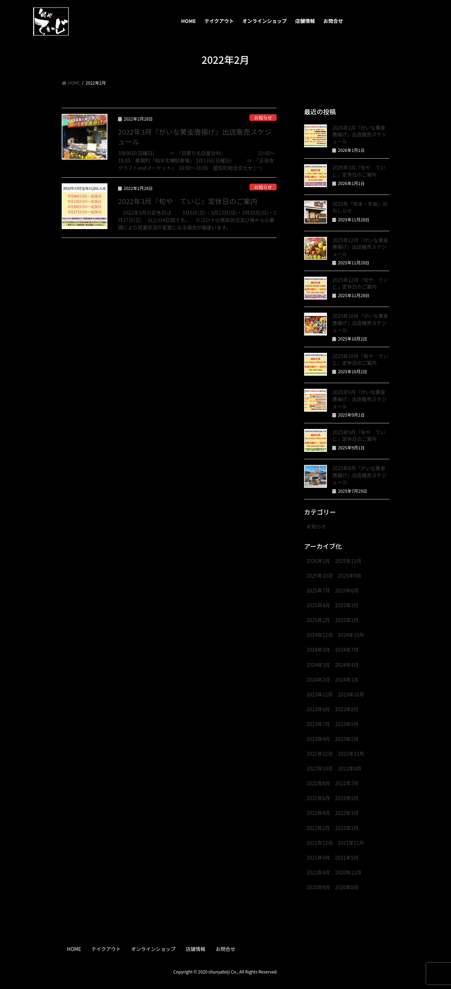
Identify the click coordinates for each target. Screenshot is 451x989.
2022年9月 (350, 768)
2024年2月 (318, 679)
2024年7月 (347, 649)
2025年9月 (350, 575)
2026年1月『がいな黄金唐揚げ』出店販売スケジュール (359, 134)
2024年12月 (320, 634)
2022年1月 (347, 827)
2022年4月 (318, 812)
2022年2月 (318, 827)
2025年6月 (347, 590)
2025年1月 (347, 620)
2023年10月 (351, 694)
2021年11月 (351, 842)
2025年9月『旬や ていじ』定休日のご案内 (358, 436)
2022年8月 (318, 783)
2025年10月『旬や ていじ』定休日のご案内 (360, 359)
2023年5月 (347, 723)
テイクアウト (106, 948)
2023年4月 (318, 738)
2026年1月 (318, 560)
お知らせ (263, 117)
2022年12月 (320, 753)
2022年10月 (320, 768)
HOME (74, 948)
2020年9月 (318, 887)
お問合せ (225, 948)
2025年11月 (348, 560)
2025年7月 (318, 590)
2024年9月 (318, 649)
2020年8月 (347, 887)
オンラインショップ (153, 948)
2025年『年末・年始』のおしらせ (360, 207)
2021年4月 (318, 872)
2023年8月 (347, 709)
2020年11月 (348, 872)
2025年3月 (347, 605)
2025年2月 (318, 620)
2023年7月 (318, 723)
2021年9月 (318, 857)
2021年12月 (320, 842)
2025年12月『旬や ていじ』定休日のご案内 (360, 283)
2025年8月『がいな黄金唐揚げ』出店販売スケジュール (359, 475)
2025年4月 (318, 605)
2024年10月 (351, 634)
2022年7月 (347, 783)
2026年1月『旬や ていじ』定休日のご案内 (358, 171)
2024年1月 (347, 679)
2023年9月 (318, 709)
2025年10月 (320, 575)
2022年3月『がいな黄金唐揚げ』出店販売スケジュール (195, 137)
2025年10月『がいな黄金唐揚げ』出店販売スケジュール (360, 322)
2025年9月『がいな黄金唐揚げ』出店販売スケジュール (359, 398)
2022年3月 (347, 812)
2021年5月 (347, 857)
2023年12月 (320, 694)
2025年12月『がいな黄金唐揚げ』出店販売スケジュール (360, 246)
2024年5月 (318, 664)
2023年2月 (347, 738)
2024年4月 (347, 664)
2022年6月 (318, 797)
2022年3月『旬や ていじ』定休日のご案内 (188, 201)
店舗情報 (195, 948)
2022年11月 (351, 753)
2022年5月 (347, 797)
